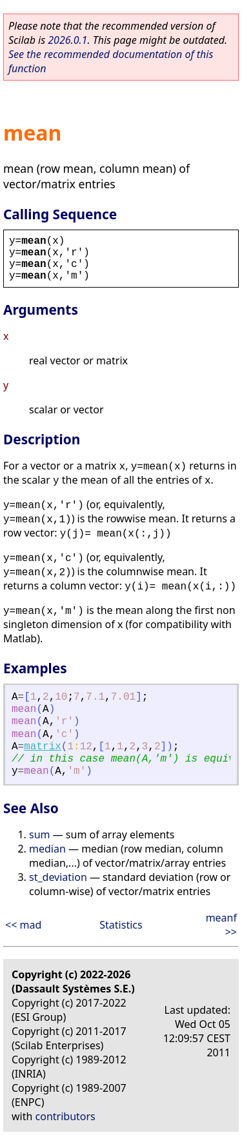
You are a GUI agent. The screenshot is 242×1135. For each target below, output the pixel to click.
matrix (42, 747)
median (47, 849)
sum (39, 834)
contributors (65, 1116)
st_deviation (58, 877)
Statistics (120, 925)
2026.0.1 (67, 40)
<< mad (23, 925)
